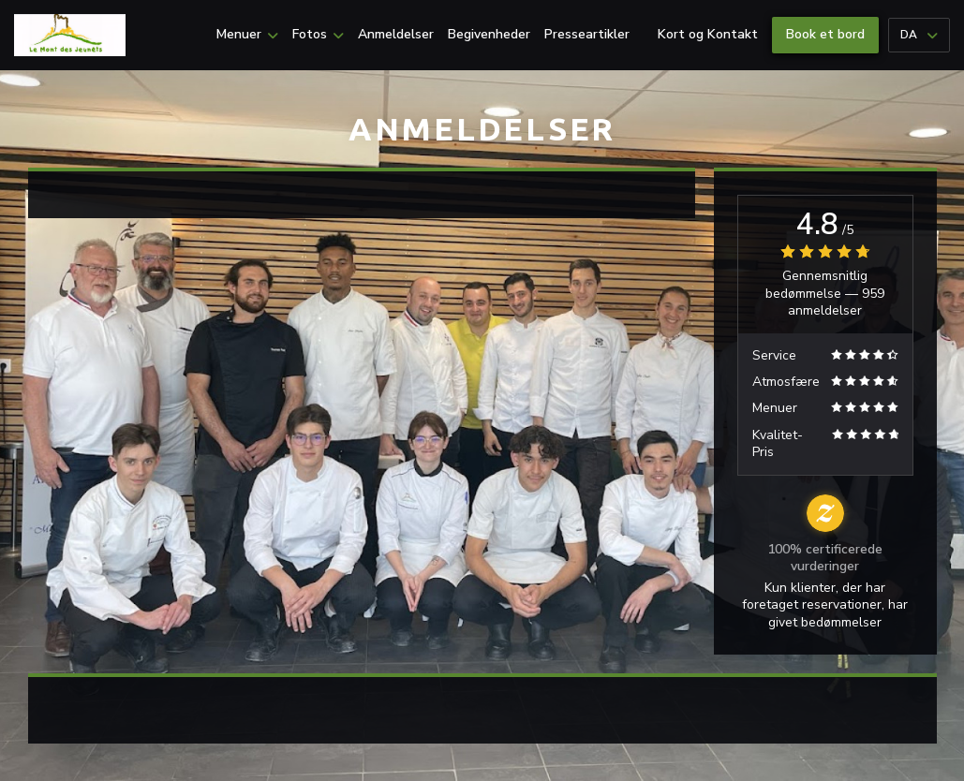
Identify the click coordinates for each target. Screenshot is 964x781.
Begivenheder (489, 34)
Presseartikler (587, 34)
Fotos (318, 34)
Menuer (247, 34)
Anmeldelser (396, 34)
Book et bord (825, 34)
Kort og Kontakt (708, 34)
